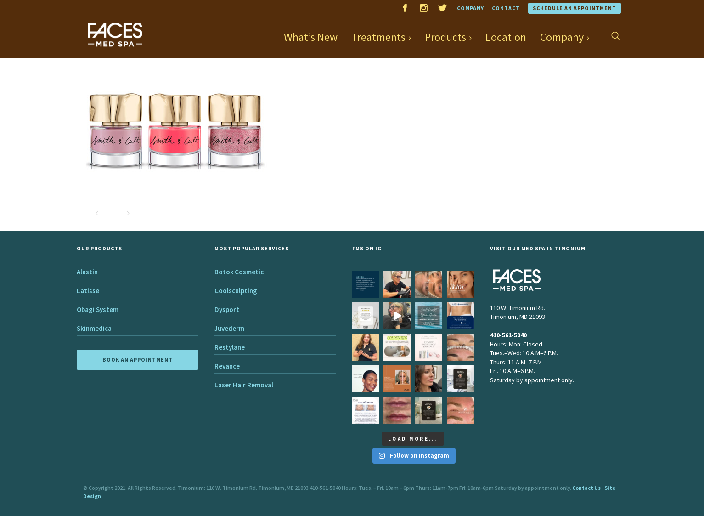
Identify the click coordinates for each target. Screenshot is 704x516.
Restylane (229, 347)
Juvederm (229, 328)
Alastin (87, 271)
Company (470, 8)
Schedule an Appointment (574, 8)
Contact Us (586, 487)
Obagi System (97, 309)
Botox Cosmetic (239, 271)
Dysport (226, 309)
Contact (506, 8)
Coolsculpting (235, 290)
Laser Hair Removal (243, 384)
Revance (227, 366)
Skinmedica (94, 328)
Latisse (88, 290)
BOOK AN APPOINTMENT (137, 359)
